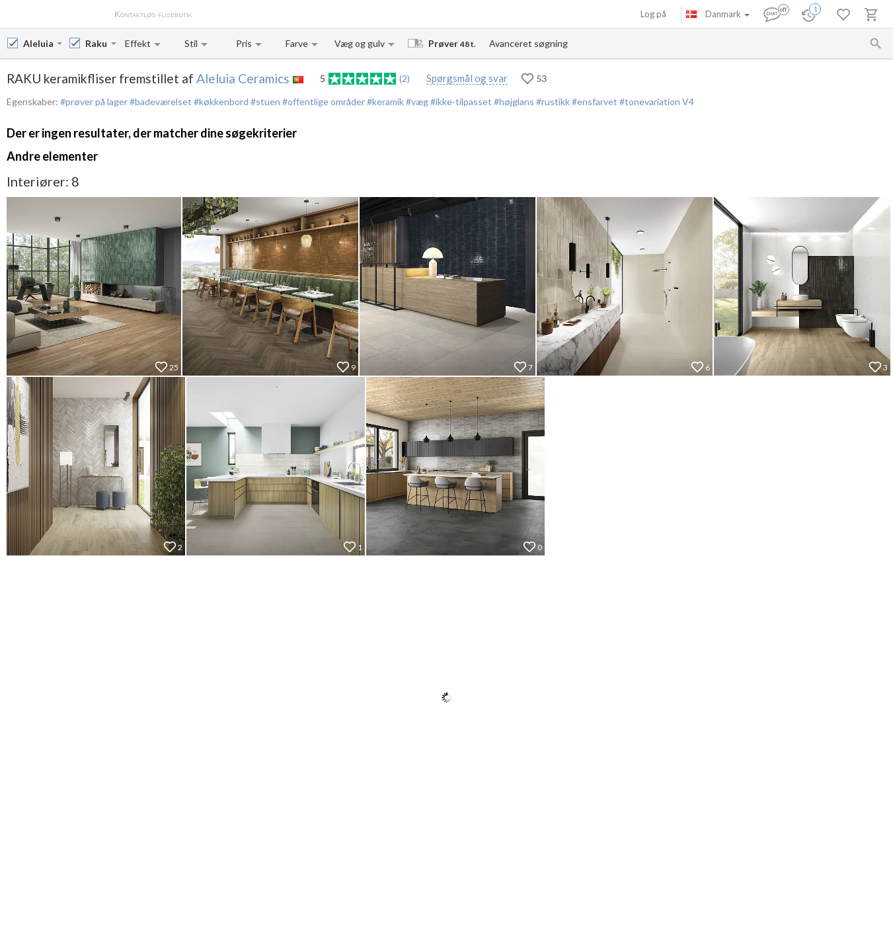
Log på (653, 14)
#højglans (513, 101)
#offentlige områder (322, 101)
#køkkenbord (220, 101)
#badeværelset (160, 101)
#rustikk (552, 101)
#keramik (384, 101)
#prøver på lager (94, 101)
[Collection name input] (97, 43)
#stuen (264, 101)
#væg (416, 101)
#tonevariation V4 (655, 101)
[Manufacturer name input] (39, 43)
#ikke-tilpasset (460, 101)
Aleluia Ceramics (243, 78)
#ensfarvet (593, 101)
